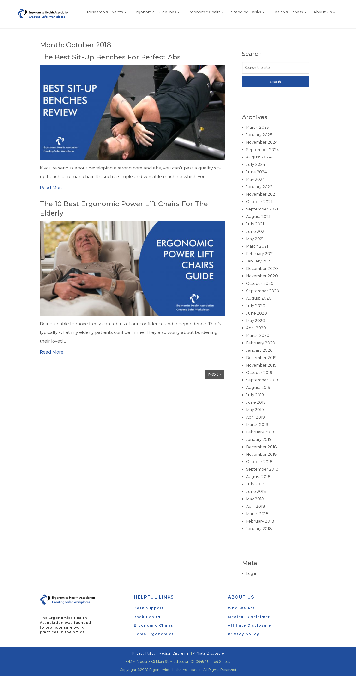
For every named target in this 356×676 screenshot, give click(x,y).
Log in (252, 573)
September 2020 (262, 291)
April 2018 (255, 506)
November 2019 (261, 365)
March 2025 (257, 127)
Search (275, 82)
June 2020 (256, 313)
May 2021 (255, 239)
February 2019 (260, 432)
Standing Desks (246, 12)
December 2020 (262, 268)
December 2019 (261, 357)
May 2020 (255, 320)
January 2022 (259, 187)
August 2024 (258, 157)
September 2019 (262, 380)
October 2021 (259, 201)
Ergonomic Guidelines (154, 12)
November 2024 (262, 142)
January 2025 (259, 135)
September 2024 (262, 149)
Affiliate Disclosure (249, 625)
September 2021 (262, 209)
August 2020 (259, 298)
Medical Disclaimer (249, 617)
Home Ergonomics (154, 634)
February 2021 (260, 253)
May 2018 (255, 499)
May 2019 (255, 410)
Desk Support (149, 608)
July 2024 (255, 164)
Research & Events (105, 12)
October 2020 (259, 283)
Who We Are (241, 608)
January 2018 (259, 528)
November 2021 (261, 194)
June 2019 (256, 402)
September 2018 (262, 469)
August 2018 (258, 476)
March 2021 (257, 246)
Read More (51, 187)
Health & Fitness (287, 12)
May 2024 (255, 179)
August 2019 (258, 387)
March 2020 (257, 335)
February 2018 (260, 521)
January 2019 (259, 439)
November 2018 (261, 454)
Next (214, 374)
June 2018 (256, 491)
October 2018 (259, 462)
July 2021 (255, 224)
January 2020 (259, 350)
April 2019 (255, 417)
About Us (323, 12)
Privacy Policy (143, 653)
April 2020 (256, 328)
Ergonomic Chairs (203, 12)
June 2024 (256, 172)
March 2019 (257, 424)
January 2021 (259, 261)
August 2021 (258, 216)
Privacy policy (243, 634)
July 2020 (255, 305)
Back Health (147, 617)
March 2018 (257, 514)
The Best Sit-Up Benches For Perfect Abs (110, 57)
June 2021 (256, 231)
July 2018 (255, 484)
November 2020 (262, 276)
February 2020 (260, 343)
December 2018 (261, 447)
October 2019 (259, 372)
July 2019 (255, 395)
